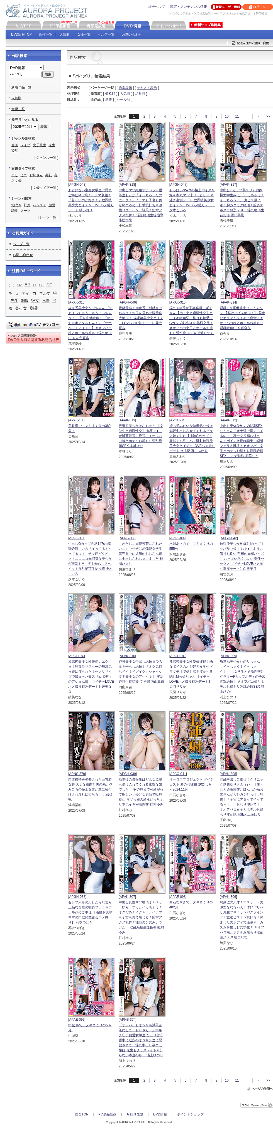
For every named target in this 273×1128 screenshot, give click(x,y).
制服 (24, 301)
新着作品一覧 (21, 87)
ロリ (14, 175)
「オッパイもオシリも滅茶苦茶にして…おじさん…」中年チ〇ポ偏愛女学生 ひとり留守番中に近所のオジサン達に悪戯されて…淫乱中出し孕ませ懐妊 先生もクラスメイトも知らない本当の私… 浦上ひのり (141, 1040)
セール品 (123, 99)
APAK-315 (178, 302)
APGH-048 (77, 185)
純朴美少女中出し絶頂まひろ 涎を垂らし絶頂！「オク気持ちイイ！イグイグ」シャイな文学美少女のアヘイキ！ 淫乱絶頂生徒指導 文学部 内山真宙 (141, 672)
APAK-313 (127, 420)
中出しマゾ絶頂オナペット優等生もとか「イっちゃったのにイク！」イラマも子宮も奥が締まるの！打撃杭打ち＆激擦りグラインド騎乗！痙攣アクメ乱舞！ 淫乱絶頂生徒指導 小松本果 (141, 205)
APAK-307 (127, 897)
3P (19, 285)
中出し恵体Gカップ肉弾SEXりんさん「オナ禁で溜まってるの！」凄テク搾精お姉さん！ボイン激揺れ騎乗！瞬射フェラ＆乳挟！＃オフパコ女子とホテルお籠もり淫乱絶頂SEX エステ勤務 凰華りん (241, 441)
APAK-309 (228, 656)
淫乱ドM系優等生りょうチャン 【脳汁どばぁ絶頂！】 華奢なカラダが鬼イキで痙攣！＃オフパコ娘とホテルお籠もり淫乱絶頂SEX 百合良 (242, 318)
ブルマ (44, 293)
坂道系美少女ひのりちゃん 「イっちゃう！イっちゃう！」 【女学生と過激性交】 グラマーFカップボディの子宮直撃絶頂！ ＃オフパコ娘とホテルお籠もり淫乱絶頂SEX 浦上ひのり (242, 677)
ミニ (23, 175)
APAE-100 (76, 420)
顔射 (34, 308)
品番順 (140, 94)
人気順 (65, 34)
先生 (51, 145)
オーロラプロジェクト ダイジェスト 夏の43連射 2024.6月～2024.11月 (191, 784)
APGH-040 (178, 656)
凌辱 (14, 151)
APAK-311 (76, 538)
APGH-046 (128, 302)
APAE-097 (76, 1020)
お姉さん (36, 175)
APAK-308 (228, 774)
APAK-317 (228, 185)
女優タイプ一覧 (44, 188)
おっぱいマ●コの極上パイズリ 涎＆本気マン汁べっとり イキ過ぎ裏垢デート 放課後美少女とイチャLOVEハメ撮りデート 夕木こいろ (192, 200)
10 (226, 116)
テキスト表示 (147, 88)
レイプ (25, 145)
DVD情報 (160, 1114)
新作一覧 (45, 34)
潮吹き (16, 205)
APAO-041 (178, 774)
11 (237, 116)
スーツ (25, 211)
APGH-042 (229, 538)
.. (247, 116)
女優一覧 (84, 34)
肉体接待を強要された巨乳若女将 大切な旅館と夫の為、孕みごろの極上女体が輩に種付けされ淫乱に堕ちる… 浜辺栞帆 (90, 789)
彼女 (35, 300)
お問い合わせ (132, 34)
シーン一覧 (48, 217)
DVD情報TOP (21, 34)
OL (41, 285)
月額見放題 (134, 1114)
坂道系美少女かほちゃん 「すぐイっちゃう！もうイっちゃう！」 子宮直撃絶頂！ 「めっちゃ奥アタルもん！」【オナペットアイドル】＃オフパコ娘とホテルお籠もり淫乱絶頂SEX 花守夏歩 (91, 323)
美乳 (48, 175)
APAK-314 (228, 302)
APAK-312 (228, 420)
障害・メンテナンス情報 (188, 7)
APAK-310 (127, 656)
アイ (25, 293)
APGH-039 (128, 774)
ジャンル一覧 (46, 158)
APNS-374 (128, 1020)
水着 (46, 301)
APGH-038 (77, 897)
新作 (108, 99)
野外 (27, 205)
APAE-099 (178, 538)
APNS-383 (128, 538)
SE (49, 284)
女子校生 (39, 145)
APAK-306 (228, 897)
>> (268, 116)
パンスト (39, 205)
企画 (14, 145)
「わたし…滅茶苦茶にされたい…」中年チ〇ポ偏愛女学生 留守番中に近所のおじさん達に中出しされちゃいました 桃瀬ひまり (141, 554)
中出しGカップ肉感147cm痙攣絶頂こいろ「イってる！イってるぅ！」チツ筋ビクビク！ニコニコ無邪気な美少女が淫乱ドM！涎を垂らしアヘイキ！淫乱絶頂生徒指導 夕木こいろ (90, 559)
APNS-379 (77, 774)
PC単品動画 (107, 1114)
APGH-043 (178, 420)
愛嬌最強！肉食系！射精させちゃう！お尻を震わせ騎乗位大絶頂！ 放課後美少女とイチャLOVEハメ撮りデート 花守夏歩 (141, 318)
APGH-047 (178, 185)
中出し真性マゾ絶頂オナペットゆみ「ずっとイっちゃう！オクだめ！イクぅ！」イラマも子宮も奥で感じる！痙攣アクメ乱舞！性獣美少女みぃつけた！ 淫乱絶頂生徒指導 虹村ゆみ (141, 917)
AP (28, 284)
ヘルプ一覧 (106, 34)
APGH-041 (77, 656)
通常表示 (125, 88)
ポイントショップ (190, 1114)
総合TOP (81, 1114)
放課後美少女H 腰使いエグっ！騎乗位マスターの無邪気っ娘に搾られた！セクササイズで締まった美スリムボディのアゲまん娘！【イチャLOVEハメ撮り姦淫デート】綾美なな (91, 677)
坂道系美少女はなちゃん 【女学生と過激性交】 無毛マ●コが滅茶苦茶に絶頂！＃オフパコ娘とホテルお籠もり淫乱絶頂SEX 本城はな (141, 436)
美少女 (21, 308)
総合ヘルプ (156, 7)
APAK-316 (76, 302)
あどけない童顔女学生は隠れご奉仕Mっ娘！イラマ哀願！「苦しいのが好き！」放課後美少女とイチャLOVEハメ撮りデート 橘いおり (91, 200)
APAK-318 (127, 185)
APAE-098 (178, 897)
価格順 (110, 94)
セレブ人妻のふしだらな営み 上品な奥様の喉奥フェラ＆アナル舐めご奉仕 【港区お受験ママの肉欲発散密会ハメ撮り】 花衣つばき (90, 912)
